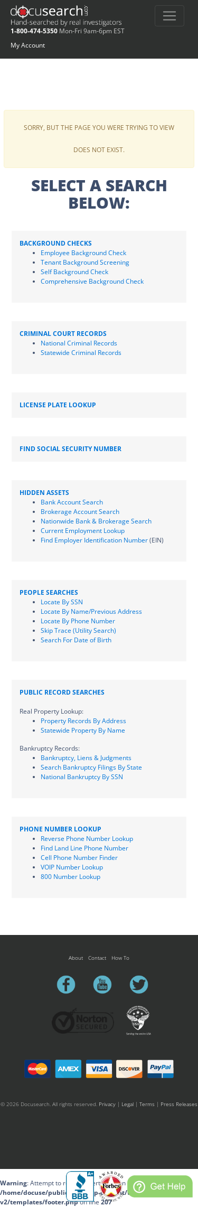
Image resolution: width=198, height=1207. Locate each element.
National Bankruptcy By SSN (82, 776)
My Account (28, 45)
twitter (143, 984)
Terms (147, 1104)
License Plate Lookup (58, 404)
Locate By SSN (62, 601)
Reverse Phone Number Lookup (87, 838)
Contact (97, 957)
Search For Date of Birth (76, 639)
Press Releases (179, 1104)
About (76, 957)
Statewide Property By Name (83, 730)
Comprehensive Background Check (92, 281)
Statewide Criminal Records (81, 352)
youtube (107, 984)
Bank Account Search (72, 502)
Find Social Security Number (70, 448)
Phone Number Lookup (60, 829)
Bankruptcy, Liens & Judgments (86, 757)
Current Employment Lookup (83, 530)
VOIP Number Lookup (72, 867)
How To (120, 957)
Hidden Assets (44, 492)
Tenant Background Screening (85, 262)
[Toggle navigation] (169, 15)
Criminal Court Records (63, 333)
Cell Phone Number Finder (79, 857)
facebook (70, 984)
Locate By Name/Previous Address (91, 611)
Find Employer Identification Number (94, 540)
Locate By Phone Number (78, 620)
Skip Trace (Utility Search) (78, 630)
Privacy (107, 1104)
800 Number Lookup (70, 876)
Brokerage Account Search (80, 511)
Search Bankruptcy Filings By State (91, 767)
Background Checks (56, 243)
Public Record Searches (62, 692)
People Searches (49, 592)
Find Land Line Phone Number (84, 848)
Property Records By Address (83, 720)
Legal (127, 1104)
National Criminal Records (79, 343)
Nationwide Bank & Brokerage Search (96, 521)
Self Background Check (74, 271)
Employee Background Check (83, 252)
